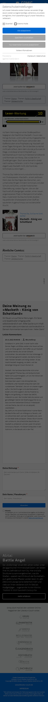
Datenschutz (41, 56)
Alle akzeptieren (24, 30)
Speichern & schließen (24, 37)
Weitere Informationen (24, 50)
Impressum (31, 56)
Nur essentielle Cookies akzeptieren (24, 44)
